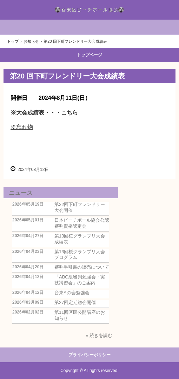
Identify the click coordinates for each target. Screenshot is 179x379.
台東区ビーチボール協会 (89, 10)
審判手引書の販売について (81, 267)
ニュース (21, 193)
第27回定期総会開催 (75, 302)
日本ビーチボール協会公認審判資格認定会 (81, 223)
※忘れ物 (22, 127)
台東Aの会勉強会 (72, 292)
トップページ (89, 55)
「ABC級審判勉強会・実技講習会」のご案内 (79, 279)
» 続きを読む (99, 335)
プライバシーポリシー (89, 354)
